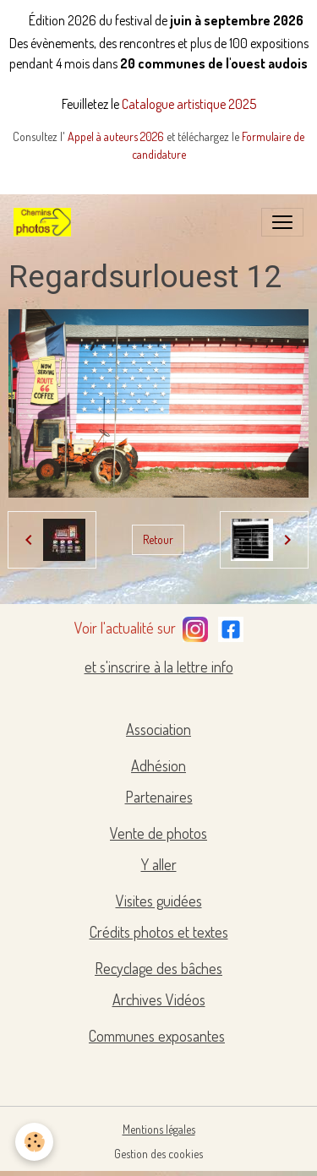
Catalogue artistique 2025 (189, 103)
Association (158, 729)
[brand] (46, 222)
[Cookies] (34, 1142)
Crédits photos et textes (159, 932)
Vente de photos (158, 833)
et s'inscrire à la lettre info (159, 666)
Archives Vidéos (158, 999)
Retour (158, 539)
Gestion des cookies (158, 1153)
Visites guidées (159, 900)
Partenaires (159, 796)
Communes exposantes (157, 1035)
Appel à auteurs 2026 (117, 136)
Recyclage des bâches (158, 968)
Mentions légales (159, 1129)
